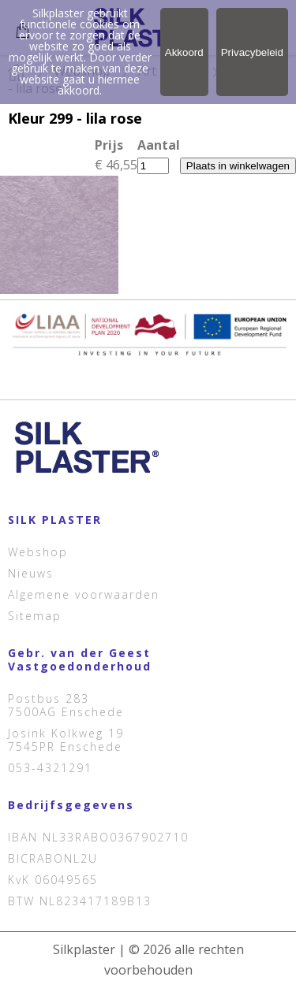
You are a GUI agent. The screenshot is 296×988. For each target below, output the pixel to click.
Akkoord (184, 52)
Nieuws (31, 573)
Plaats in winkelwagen (238, 166)
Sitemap (35, 615)
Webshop (38, 551)
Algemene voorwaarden (83, 594)
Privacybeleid (252, 52)
